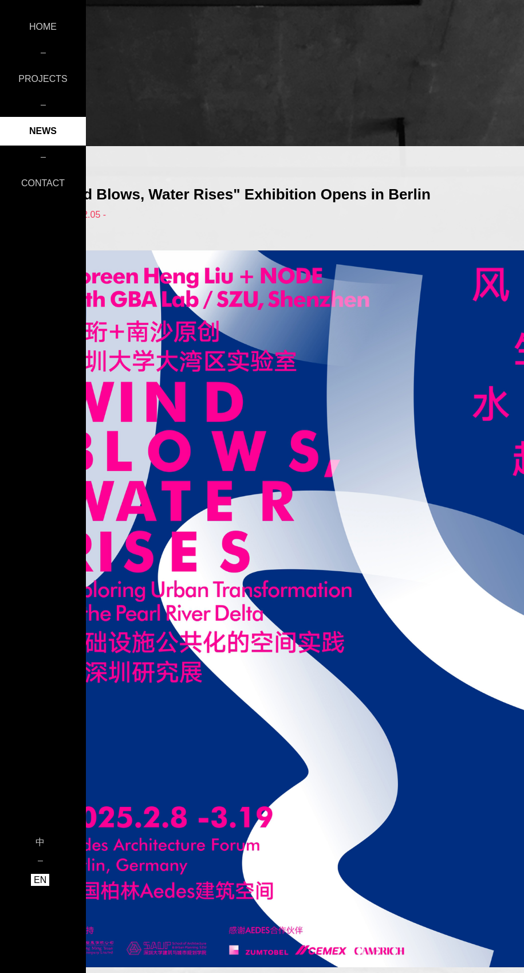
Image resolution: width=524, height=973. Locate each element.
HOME (43, 27)
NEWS (43, 131)
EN (40, 880)
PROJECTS (42, 79)
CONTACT (43, 183)
